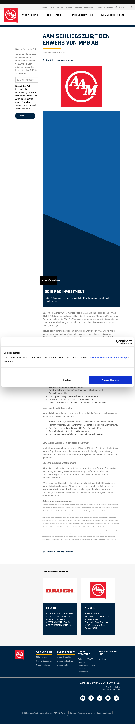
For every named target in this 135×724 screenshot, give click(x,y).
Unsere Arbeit (55, 15)
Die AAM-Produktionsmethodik (86, 664)
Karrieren (102, 659)
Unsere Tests (62, 665)
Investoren (54, 7)
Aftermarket (88, 7)
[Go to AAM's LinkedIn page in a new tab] (92, 698)
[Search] (132, 7)
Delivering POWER (85, 659)
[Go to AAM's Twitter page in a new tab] (100, 698)
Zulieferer (78, 7)
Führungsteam (42, 657)
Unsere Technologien (65, 661)
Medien (45, 7)
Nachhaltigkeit (66, 7)
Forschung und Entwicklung (84, 670)
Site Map (73, 713)
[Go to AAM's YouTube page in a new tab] (109, 698)
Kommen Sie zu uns (113, 15)
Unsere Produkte (64, 657)
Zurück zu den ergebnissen (60, 60)
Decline (67, 380)
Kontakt (99, 7)
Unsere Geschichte (44, 661)
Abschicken (23, 116)
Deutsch (120, 7)
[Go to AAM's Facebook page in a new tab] (83, 698)
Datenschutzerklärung (67, 716)
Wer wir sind (29, 15)
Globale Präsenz (43, 665)
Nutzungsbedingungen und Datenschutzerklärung (94, 713)
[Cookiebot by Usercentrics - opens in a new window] (118, 341)
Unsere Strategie (82, 15)
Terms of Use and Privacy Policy (108, 357)
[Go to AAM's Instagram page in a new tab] (116, 698)
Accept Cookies (110, 380)
